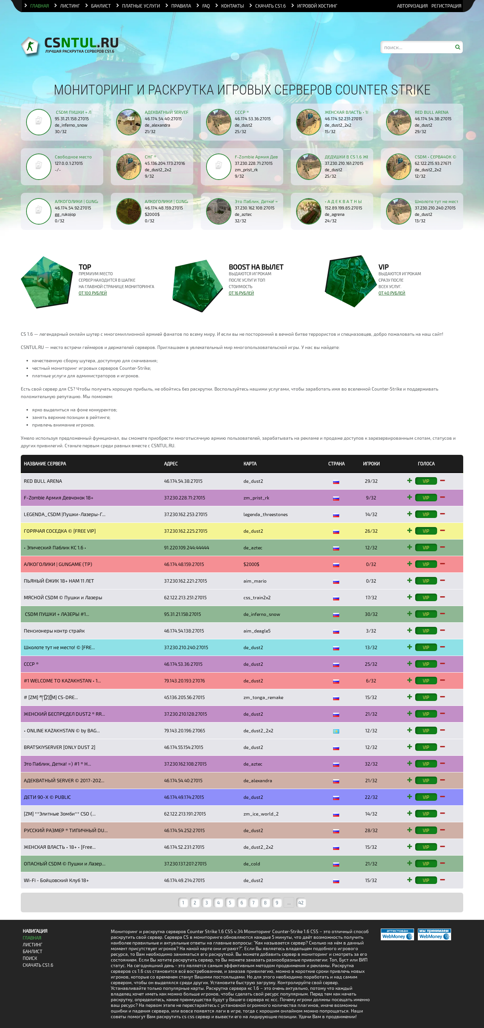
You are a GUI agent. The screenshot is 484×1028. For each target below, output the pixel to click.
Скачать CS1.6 (38, 965)
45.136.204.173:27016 (165, 163)
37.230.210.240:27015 (435, 207)
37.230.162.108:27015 (255, 207)
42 (301, 902)
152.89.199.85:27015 (343, 207)
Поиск (30, 958)
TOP (85, 267)
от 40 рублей (392, 292)
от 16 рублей (241, 292)
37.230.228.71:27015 (254, 163)
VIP (384, 267)
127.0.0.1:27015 (69, 163)
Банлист (32, 951)
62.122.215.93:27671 (433, 163)
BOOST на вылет (256, 267)
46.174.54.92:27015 (73, 207)
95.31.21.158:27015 (72, 118)
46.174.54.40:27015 (163, 118)
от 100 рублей (93, 292)
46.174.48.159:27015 (164, 207)
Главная (32, 937)
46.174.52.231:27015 (343, 118)
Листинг (32, 944)
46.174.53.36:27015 (253, 118)
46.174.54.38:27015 (433, 118)
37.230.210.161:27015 (344, 163)
